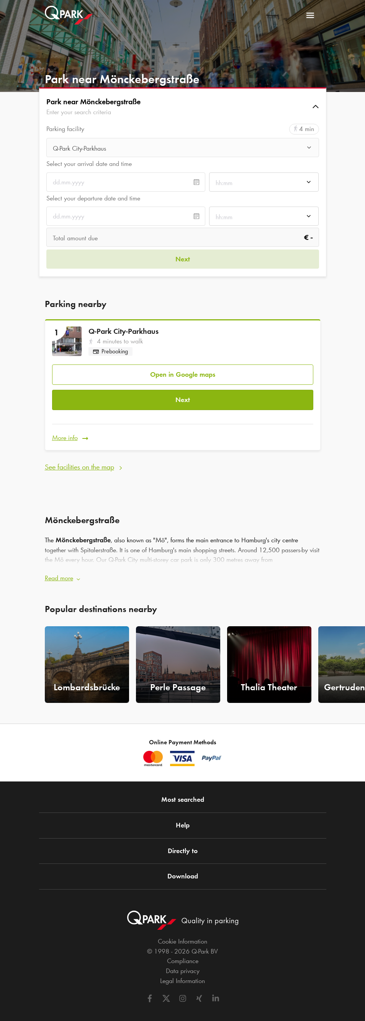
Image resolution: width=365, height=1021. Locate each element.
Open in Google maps (182, 371)
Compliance (182, 952)
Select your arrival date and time (89, 163)
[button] (182, 106)
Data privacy (183, 962)
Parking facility (65, 129)
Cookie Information (182, 932)
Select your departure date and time (93, 198)
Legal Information (182, 972)
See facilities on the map (79, 457)
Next (182, 394)
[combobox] (182, 148)
